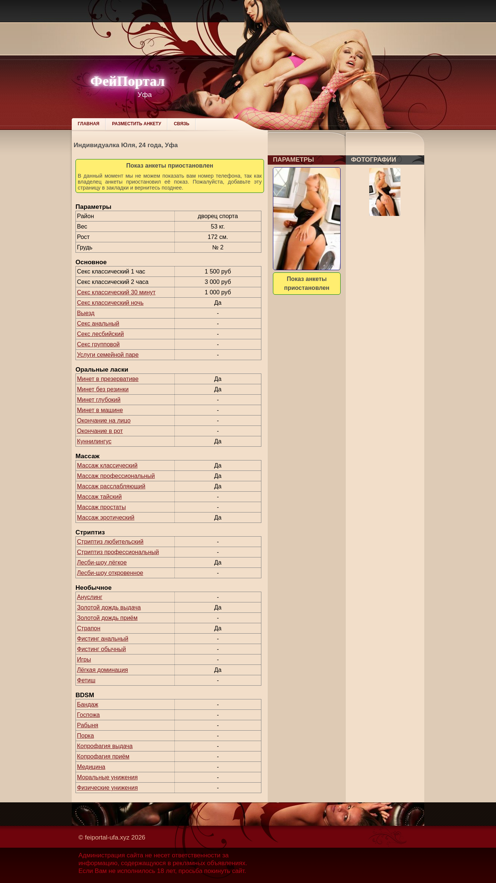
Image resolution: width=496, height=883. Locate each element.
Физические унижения (107, 788)
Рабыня (87, 725)
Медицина (91, 767)
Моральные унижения (107, 777)
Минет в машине (100, 410)
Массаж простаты (101, 507)
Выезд (85, 313)
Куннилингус (94, 441)
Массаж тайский (99, 497)
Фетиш (86, 680)
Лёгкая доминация (102, 670)
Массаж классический (107, 465)
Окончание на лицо (104, 420)
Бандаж (87, 704)
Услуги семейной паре (108, 355)
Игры (84, 659)
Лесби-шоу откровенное (110, 573)
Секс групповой (98, 344)
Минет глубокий (98, 400)
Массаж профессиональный (116, 476)
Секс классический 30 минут (116, 292)
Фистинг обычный (101, 649)
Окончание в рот (100, 431)
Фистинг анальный (102, 638)
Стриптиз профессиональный (118, 552)
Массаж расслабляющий (111, 486)
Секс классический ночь (110, 303)
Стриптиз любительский (110, 541)
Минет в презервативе (108, 379)
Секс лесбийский (100, 334)
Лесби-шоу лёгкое (102, 562)
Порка (85, 735)
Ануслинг (89, 597)
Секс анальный (98, 323)
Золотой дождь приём (107, 618)
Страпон (88, 628)
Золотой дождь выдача (109, 607)
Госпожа (88, 715)
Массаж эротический (105, 517)
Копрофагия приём (103, 756)
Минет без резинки (103, 389)
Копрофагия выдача (105, 746)
